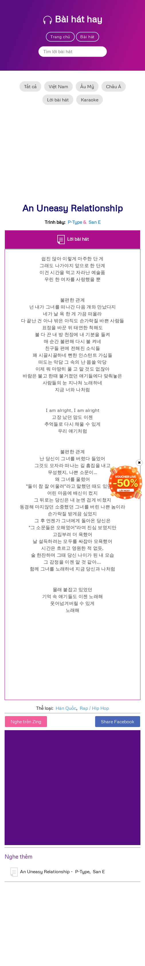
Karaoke (89, 100)
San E (95, 222)
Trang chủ (60, 36)
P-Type (75, 222)
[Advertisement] (72, 156)
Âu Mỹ (87, 86)
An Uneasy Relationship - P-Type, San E (57, 872)
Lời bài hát (58, 100)
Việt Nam (58, 86)
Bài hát (87, 36)
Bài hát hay (72, 18)
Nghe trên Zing (26, 721)
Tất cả (30, 86)
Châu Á (113, 86)
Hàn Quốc (66, 708)
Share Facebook (117, 721)
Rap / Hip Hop (94, 708)
